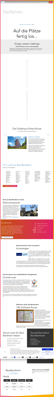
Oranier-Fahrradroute (8, 280)
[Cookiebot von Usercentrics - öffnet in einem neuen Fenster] (5, 395)
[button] (51, 2)
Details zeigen (41, 395)
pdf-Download (37, 321)
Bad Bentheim (22, 24)
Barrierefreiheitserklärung (44, 358)
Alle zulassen (47, 387)
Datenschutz (34, 358)
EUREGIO (23, 280)
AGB (31, 358)
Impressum (38, 358)
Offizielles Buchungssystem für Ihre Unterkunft (41, 354)
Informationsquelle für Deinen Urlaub (40, 352)
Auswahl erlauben (47, 389)
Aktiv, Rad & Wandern (27, 24)
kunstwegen (30, 254)
